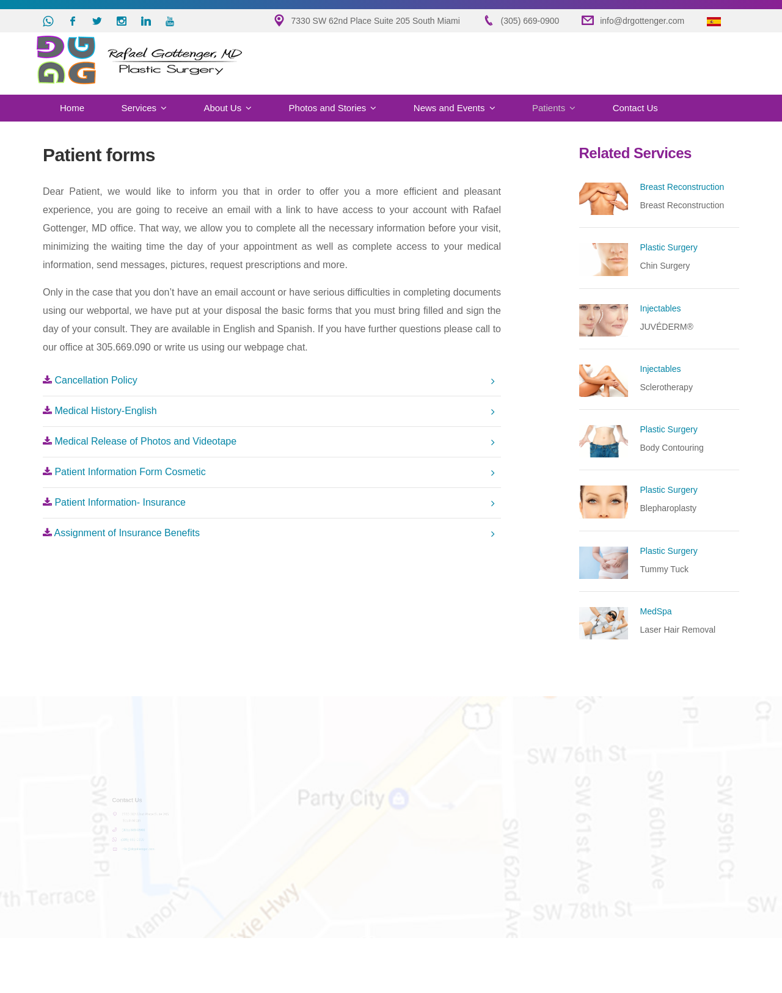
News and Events (449, 108)
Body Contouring (672, 448)
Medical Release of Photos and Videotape (139, 441)
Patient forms (99, 155)
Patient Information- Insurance (114, 502)
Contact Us (635, 108)
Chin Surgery (665, 266)
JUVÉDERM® (666, 327)
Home (72, 108)
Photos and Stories (328, 108)
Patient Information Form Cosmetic (124, 472)
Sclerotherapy (666, 387)
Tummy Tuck (664, 569)
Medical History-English (100, 411)
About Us (222, 108)
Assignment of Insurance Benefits (121, 533)
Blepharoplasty (668, 508)
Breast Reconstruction (682, 205)
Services (138, 108)
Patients (548, 108)
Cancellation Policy (90, 380)
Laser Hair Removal (678, 630)
